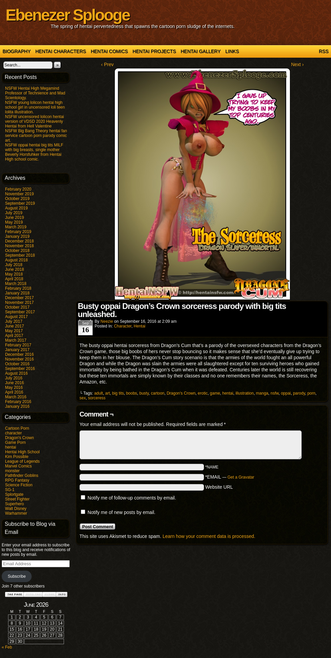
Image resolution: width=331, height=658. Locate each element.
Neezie (106, 321)
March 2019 (15, 227)
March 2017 (15, 340)
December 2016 (19, 354)
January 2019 (17, 236)
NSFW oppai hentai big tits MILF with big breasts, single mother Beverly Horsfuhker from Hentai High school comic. (34, 152)
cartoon (157, 393)
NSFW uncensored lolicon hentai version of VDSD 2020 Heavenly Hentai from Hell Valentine (34, 121)
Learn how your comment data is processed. (209, 536)
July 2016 (13, 378)
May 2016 (14, 387)
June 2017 (14, 326)
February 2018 (18, 288)
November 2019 (19, 194)
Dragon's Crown (19, 437)
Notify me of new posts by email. (122, 512)
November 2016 (19, 359)
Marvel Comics (18, 466)
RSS (324, 51)
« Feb (7, 647)
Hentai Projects (154, 51)
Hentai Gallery (200, 51)
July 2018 (13, 264)
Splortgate (14, 494)
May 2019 (14, 222)
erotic (202, 393)
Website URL (219, 487)
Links (232, 51)
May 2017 (14, 330)
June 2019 (14, 217)
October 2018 (17, 250)
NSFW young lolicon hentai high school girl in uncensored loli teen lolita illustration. (35, 107)
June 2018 (14, 269)
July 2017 (13, 321)
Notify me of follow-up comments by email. (132, 497)
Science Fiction (18, 485)
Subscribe (17, 576)
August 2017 (16, 316)
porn (311, 393)
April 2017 (14, 335)
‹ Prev (107, 64)
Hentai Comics (109, 51)
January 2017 (17, 349)
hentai (10, 447)
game (215, 393)
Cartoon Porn (17, 428)
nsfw (274, 393)
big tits (118, 393)
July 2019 (13, 212)
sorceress (96, 398)
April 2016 (14, 392)
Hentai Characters (60, 51)
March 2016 (15, 397)
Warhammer (16, 513)
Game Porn (15, 442)
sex (82, 398)
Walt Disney (16, 508)
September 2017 (20, 312)
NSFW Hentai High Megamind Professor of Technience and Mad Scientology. (35, 93)
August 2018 (16, 260)
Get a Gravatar (241, 477)
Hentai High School (22, 452)
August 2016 (16, 373)
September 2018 (20, 255)
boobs (131, 393)
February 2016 (18, 401)
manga (262, 393)
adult (98, 393)
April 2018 (14, 279)
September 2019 (20, 203)
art (107, 393)
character (13, 433)
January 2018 (17, 293)
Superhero (14, 504)
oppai (286, 393)
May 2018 (14, 274)
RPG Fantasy (17, 480)
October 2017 (17, 307)
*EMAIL (229, 477)
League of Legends (22, 461)
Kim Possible (16, 456)
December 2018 (19, 241)
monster (12, 470)
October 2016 (17, 364)
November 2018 (19, 246)
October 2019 (17, 198)
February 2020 (18, 189)
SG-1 (9, 489)
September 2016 (20, 368)
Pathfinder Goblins (21, 475)
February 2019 (18, 231)
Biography (17, 51)
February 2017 (18, 345)
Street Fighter (17, 499)
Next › (297, 64)
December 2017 (19, 297)
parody (299, 393)
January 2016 (17, 406)
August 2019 (16, 208)
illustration (244, 393)
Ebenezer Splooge (68, 15)
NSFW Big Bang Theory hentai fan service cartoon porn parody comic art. (36, 135)
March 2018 (15, 283)
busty (144, 393)
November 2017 (19, 302)
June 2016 (14, 382)
